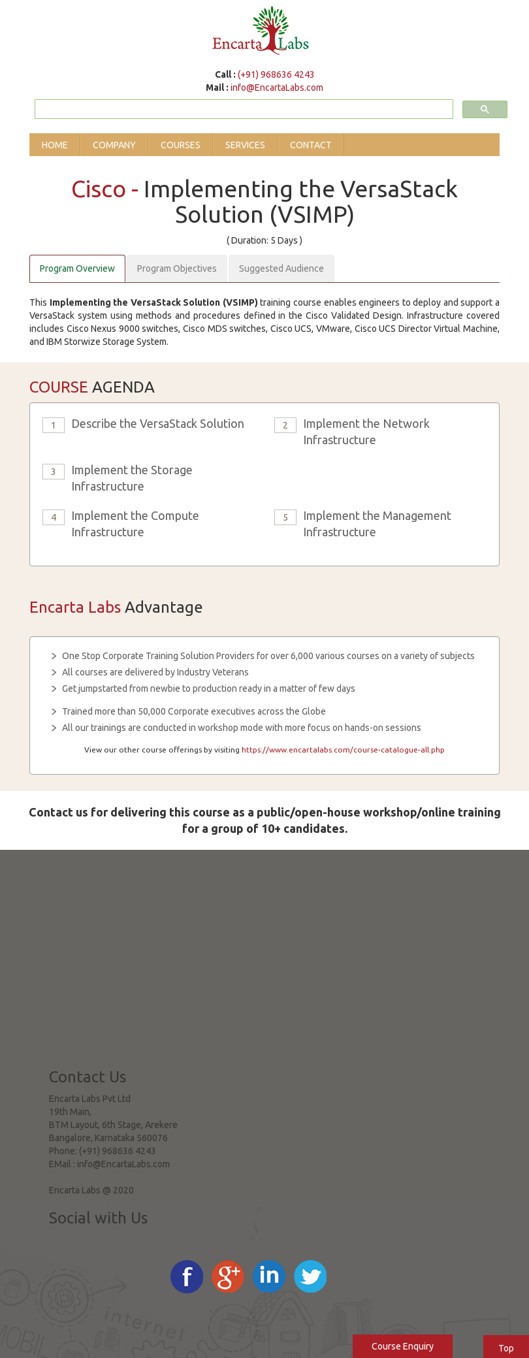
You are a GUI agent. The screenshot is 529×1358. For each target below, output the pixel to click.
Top (506, 1348)
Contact (311, 145)
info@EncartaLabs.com (277, 87)
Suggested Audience (281, 268)
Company (114, 145)
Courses (180, 145)
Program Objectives (177, 268)
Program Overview (77, 268)
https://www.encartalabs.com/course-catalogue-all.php (343, 749)
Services (245, 145)
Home (55, 145)
